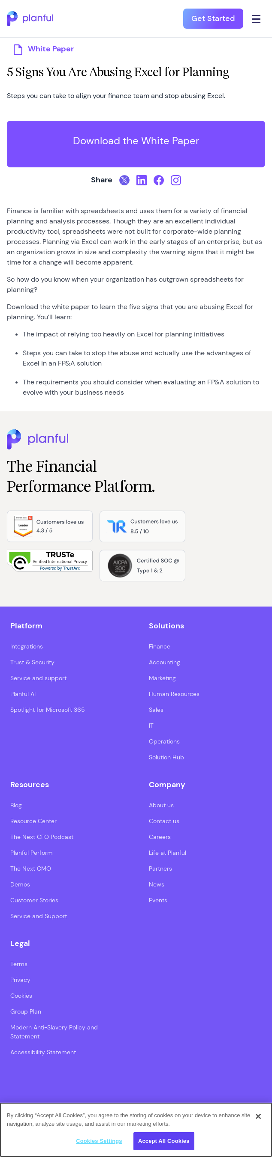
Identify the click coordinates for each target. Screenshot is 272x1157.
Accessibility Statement (43, 1052)
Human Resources (174, 694)
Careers (160, 837)
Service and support (38, 678)
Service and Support (38, 916)
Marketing (162, 678)
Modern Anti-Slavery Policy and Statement (54, 1031)
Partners (160, 868)
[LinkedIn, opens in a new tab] (141, 180)
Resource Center (33, 821)
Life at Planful (167, 853)
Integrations (26, 646)
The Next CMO (30, 868)
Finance (159, 646)
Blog (16, 805)
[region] (136, 1130)
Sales (156, 710)
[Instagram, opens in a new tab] (176, 180)
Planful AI (23, 694)
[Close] (258, 1116)
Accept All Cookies (164, 1141)
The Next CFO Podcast (41, 837)
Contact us (164, 821)
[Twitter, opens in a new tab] (124, 180)
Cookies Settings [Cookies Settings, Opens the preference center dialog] (99, 1141)
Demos (20, 884)
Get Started (213, 18)
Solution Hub (166, 757)
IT (151, 725)
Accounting (164, 662)
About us (161, 805)
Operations (164, 741)
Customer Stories (34, 900)
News (156, 884)
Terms (18, 964)
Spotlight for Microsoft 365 (47, 710)
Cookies (21, 995)
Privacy (20, 980)
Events (158, 900)
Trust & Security (32, 662)
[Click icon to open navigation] (256, 19)
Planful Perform (31, 853)
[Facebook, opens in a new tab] (159, 180)
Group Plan (25, 1011)
